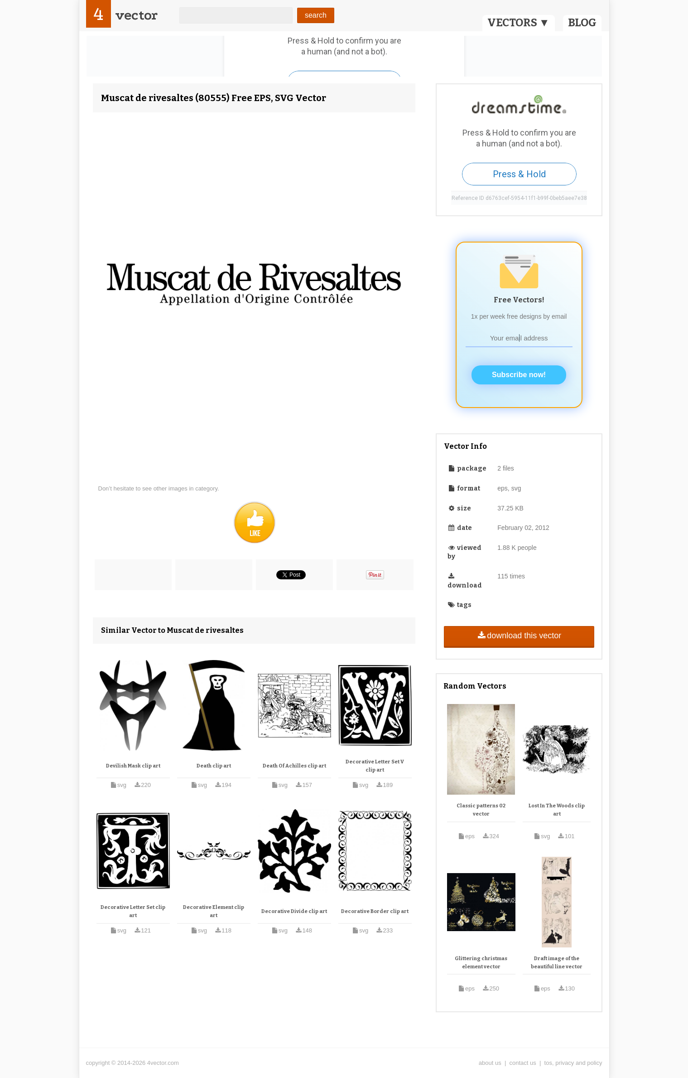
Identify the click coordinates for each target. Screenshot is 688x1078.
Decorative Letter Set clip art (133, 911)
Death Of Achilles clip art (294, 766)
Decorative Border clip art (375, 911)
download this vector (518, 635)
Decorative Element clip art (213, 911)
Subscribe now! (519, 375)
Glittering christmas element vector (481, 963)
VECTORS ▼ (518, 22)
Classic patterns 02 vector (481, 810)
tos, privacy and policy (573, 1062)
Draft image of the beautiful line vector (556, 963)
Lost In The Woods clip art (557, 810)
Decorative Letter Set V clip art (375, 766)
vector (136, 15)
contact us (523, 1062)
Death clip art (214, 766)
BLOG (582, 22)
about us (490, 1062)
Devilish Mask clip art (133, 766)
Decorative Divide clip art (294, 911)
